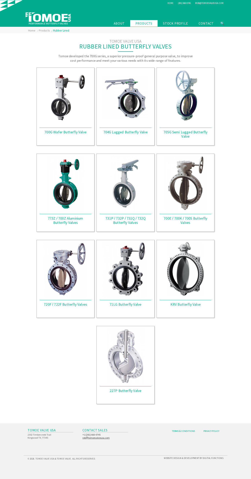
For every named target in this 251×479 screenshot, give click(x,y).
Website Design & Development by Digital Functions (193, 458)
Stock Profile (175, 23)
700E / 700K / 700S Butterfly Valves (185, 220)
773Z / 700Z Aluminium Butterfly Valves (65, 220)
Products (143, 23)
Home (170, 3)
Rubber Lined (61, 30)
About (119, 23)
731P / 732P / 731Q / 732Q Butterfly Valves (125, 220)
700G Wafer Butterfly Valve (65, 132)
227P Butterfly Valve (126, 390)
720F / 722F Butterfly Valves (65, 304)
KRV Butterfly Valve (185, 304)
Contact (206, 23)
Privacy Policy (211, 431)
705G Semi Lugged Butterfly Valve (185, 134)
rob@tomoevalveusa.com (209, 3)
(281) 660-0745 (184, 3)
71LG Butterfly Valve (126, 304)
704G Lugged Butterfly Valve (125, 132)
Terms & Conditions (183, 431)
